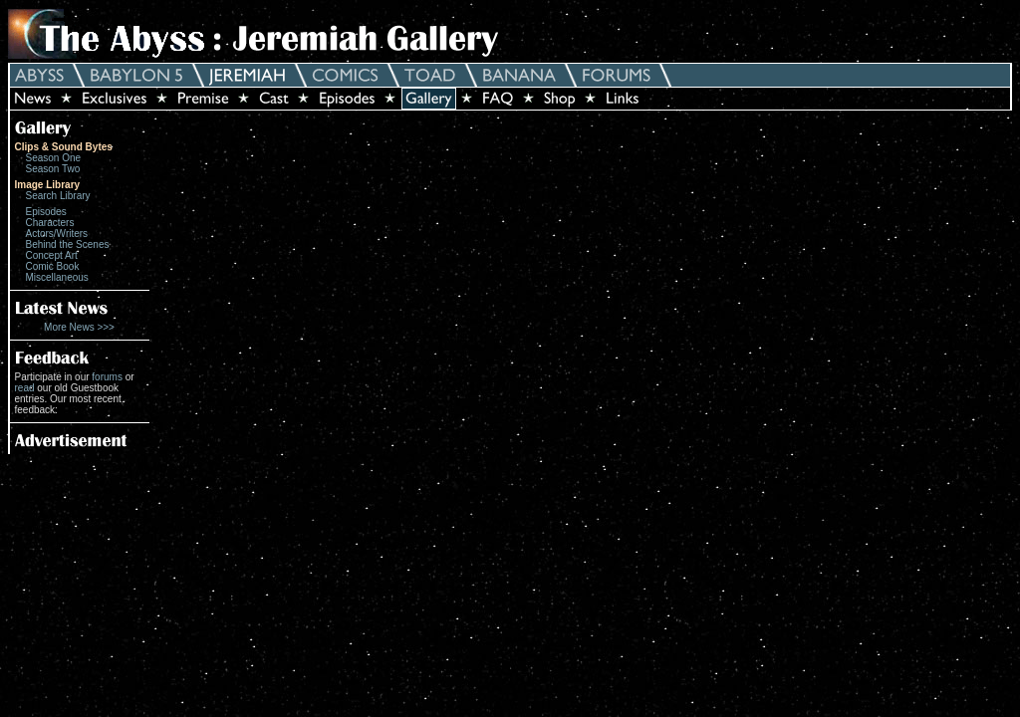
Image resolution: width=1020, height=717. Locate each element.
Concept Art (52, 255)
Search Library (58, 195)
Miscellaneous (57, 277)
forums (107, 376)
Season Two (53, 168)
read (25, 387)
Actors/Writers (57, 233)
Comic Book (53, 266)
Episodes (46, 211)
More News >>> (79, 327)
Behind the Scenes (68, 244)
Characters (50, 222)
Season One (54, 157)
